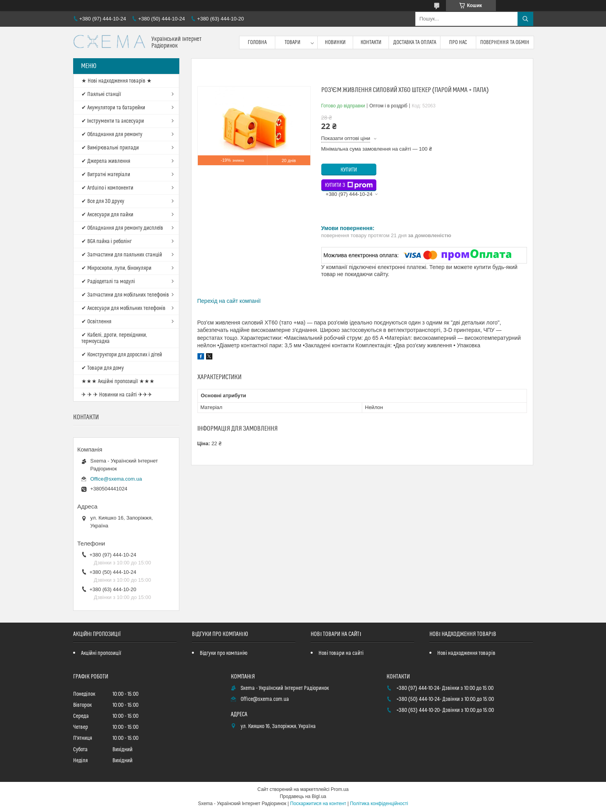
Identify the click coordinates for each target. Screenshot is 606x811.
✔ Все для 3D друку (102, 201)
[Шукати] (525, 19)
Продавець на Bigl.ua (303, 796)
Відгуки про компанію (223, 653)
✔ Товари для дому (102, 368)
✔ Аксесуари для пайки (107, 215)
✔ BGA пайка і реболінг (106, 241)
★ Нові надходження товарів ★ (116, 81)
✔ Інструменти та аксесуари (112, 121)
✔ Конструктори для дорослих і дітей (121, 355)
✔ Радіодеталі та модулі (108, 281)
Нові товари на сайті (341, 653)
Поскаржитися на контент (318, 803)
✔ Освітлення (96, 322)
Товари (292, 42)
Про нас (458, 42)
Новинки (335, 42)
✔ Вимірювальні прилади (110, 148)
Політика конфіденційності (379, 803)
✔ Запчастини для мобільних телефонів (125, 295)
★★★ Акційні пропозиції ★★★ (118, 381)
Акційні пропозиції (101, 653)
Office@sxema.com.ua (116, 479)
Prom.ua (339, 789)
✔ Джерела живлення (105, 161)
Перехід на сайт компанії (229, 301)
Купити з (349, 185)
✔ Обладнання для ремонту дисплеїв (122, 228)
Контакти (371, 42)
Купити (349, 170)
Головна (257, 42)
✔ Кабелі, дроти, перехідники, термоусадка (114, 338)
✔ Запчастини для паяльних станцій (121, 255)
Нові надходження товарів (466, 653)
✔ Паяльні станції (101, 94)
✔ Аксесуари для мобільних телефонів (123, 308)
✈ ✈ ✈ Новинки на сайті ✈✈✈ (116, 395)
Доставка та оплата (414, 42)
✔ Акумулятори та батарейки (113, 108)
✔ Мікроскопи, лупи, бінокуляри (116, 268)
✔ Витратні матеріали (105, 174)
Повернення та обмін (504, 42)
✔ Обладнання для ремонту (111, 134)
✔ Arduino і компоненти (107, 188)
